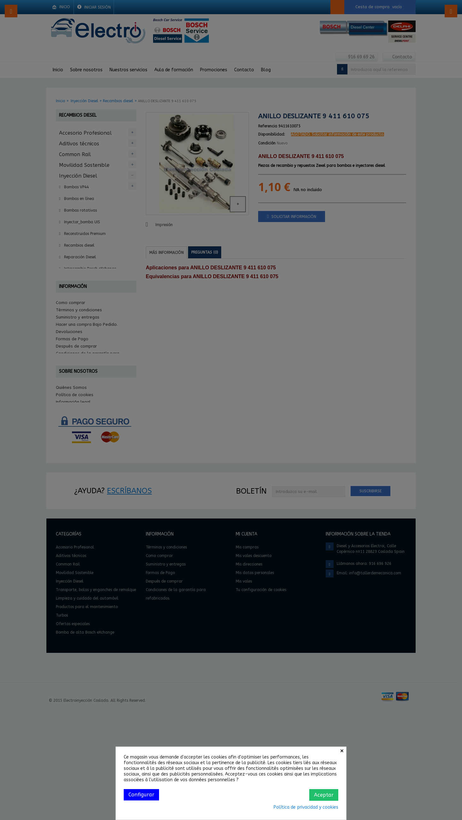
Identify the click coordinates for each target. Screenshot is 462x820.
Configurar (141, 795)
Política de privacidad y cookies (306, 807)
